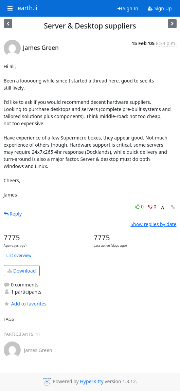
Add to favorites (25, 303)
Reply (13, 213)
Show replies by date (153, 224)
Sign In (128, 8)
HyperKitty (91, 381)
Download (21, 270)
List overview (19, 255)
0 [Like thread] (140, 206)
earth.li (27, 8)
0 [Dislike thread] (152, 206)
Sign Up (160, 8)
